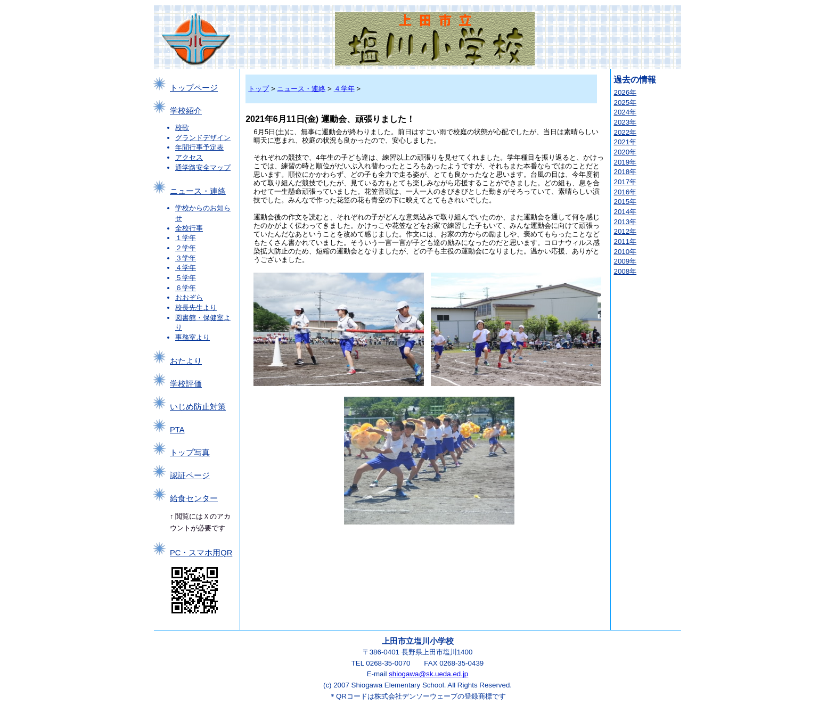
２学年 (185, 248)
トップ (258, 89)
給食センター (194, 498)
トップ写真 (190, 452)
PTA (177, 429)
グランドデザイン (203, 138)
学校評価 (186, 384)
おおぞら (189, 297)
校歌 (182, 128)
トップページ (194, 88)
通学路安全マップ (203, 167)
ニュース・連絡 (198, 191)
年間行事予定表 (199, 147)
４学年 (185, 268)
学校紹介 (186, 110)
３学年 (185, 258)
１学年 (185, 238)
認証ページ (190, 475)
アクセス (189, 157)
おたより (186, 361)
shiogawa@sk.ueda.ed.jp (428, 674)
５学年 (185, 278)
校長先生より (196, 308)
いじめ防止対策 (198, 407)
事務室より (192, 337)
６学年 (185, 288)
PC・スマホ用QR (201, 552)
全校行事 (189, 228)
